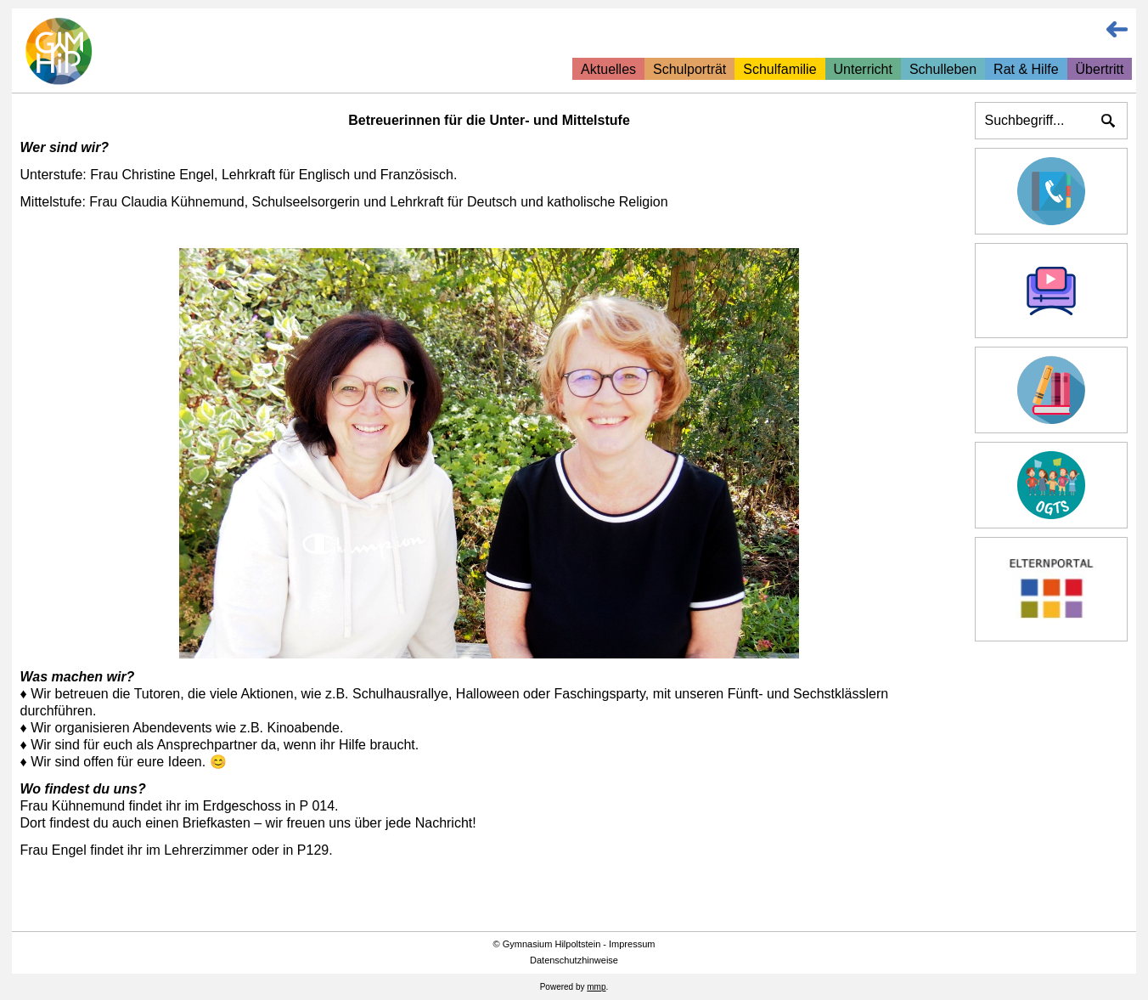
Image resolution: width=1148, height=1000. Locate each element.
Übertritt (1100, 69)
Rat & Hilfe (1025, 69)
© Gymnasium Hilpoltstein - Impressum (574, 944)
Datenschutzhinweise (574, 960)
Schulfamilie (779, 69)
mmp (596, 987)
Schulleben (942, 69)
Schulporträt (689, 69)
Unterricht (863, 69)
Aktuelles (608, 69)
